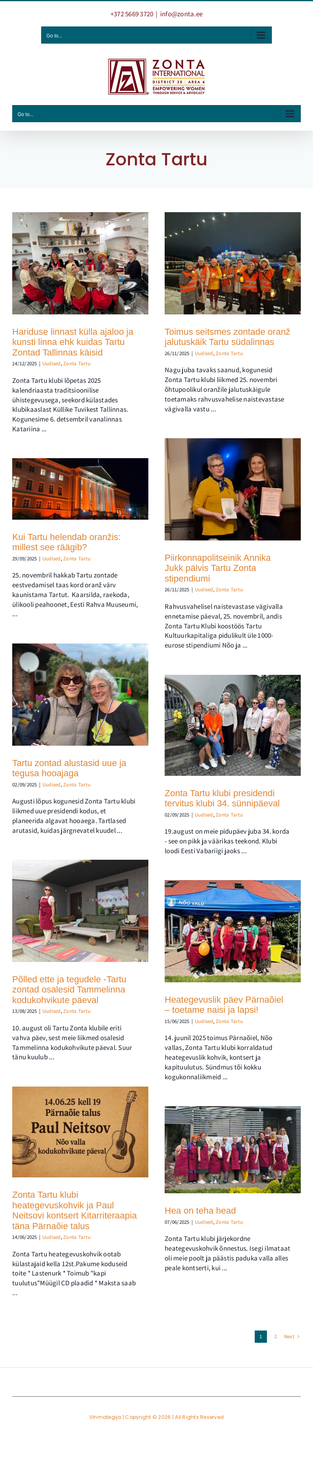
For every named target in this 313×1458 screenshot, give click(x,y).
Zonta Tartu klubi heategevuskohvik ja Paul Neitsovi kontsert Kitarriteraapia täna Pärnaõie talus (74, 1210)
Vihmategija (105, 1417)
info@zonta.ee (181, 13)
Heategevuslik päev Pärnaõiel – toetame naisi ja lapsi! (224, 1005)
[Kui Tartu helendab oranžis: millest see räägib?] (80, 488)
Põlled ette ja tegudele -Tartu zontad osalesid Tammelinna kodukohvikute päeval (69, 989)
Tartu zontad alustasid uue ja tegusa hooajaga (69, 768)
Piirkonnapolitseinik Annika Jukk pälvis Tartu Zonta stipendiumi (218, 568)
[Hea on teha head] (233, 1149)
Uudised (51, 363)
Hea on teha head (200, 1210)
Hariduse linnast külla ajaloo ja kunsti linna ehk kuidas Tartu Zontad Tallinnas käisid (72, 342)
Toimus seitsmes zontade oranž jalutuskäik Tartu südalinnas (227, 337)
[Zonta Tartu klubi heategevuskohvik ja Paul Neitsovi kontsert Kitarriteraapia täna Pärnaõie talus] (80, 1132)
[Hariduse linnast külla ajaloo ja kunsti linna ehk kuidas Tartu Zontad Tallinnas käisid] (80, 263)
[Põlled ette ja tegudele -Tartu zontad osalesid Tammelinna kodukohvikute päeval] (80, 911)
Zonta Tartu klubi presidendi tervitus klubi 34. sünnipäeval (222, 798)
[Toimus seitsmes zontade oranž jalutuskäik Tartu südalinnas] (233, 263)
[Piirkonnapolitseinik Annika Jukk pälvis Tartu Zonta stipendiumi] (233, 489)
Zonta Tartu (76, 363)
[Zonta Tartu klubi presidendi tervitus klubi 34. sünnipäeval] (233, 725)
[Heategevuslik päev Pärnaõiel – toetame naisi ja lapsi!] (233, 931)
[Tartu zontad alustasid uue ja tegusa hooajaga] (80, 694)
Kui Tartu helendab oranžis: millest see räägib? (66, 542)
